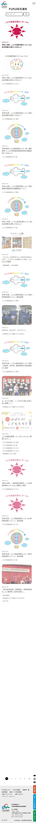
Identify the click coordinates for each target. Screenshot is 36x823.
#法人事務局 (15, 267)
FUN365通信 (16, 790)
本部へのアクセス (7, 794)
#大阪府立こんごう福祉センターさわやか (13, 335)
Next (29, 778)
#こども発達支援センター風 (10, 158)
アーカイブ (4, 820)
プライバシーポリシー (8, 796)
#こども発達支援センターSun (10, 450)
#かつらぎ (5, 603)
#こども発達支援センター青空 (10, 121)
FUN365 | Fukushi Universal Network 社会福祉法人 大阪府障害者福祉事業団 (4, 4)
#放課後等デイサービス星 (9, 455)
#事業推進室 (6, 267)
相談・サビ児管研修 (16, 792)
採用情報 (4, 792)
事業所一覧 (26, 790)
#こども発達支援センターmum (11, 85)
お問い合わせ (19, 794)
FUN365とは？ (6, 790)
